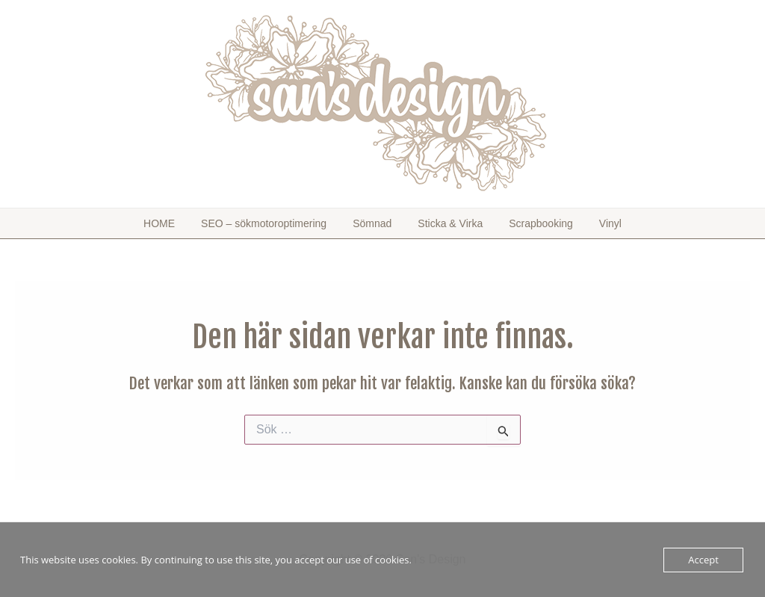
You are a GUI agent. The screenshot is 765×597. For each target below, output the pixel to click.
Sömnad (378, 223)
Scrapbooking (524, 223)
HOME (187, 223)
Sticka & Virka (444, 223)
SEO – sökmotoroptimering (281, 223)
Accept (703, 559)
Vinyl (582, 223)
